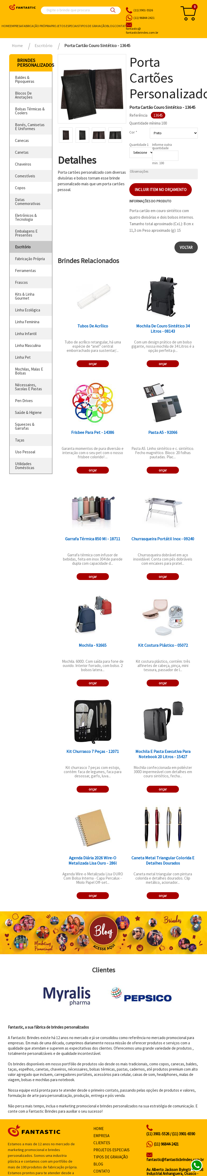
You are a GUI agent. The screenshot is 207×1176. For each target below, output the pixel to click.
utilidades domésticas (24, 465)
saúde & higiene (28, 412)
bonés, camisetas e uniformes (30, 126)
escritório (23, 246)
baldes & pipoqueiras (24, 79)
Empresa (16, 26)
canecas (22, 140)
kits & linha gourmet (24, 296)
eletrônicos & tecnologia (26, 217)
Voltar (186, 247)
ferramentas (25, 270)
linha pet (23, 357)
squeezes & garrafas (24, 426)
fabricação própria (30, 258)
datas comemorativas (27, 201)
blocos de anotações (24, 95)
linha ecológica (27, 309)
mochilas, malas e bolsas (29, 371)
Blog (110, 26)
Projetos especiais (65, 26)
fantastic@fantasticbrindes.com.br (175, 1159)
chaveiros (23, 164)
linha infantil (25, 333)
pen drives (24, 400)
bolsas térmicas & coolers (30, 110)
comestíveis (25, 175)
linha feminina (27, 321)
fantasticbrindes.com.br (150, 30)
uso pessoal (25, 451)
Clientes (101, 1142)
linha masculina (28, 345)
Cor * (133, 132)
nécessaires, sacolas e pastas (28, 386)
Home (6, 26)
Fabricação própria (36, 26)
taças (19, 440)
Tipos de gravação (93, 26)
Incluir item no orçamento (161, 189)
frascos (21, 282)
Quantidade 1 (138, 144)
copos (20, 187)
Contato (121, 26)
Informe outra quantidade (162, 146)
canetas (22, 152)
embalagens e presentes (26, 233)
